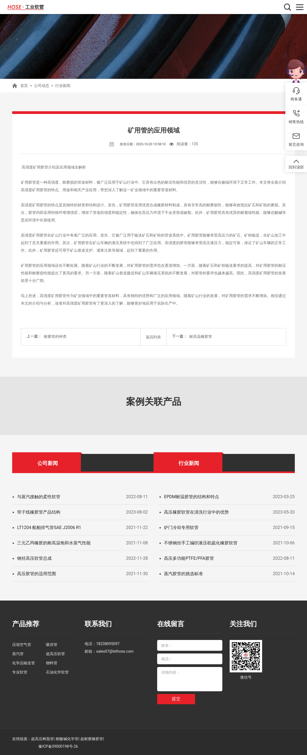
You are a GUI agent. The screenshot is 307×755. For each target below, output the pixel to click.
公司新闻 (47, 462)
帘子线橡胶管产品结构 (38, 511)
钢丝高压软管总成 (34, 557)
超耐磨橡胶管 (91, 737)
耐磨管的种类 (55, 336)
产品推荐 (25, 623)
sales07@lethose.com (114, 650)
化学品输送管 (23, 661)
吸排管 (51, 643)
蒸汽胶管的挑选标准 (183, 572)
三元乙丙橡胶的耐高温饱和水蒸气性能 (54, 542)
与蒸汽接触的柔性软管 (38, 495)
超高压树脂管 (42, 737)
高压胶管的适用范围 (36, 572)
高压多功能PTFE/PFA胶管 (189, 557)
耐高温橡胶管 (200, 336)
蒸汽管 (18, 652)
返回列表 (153, 336)
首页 (24, 85)
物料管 (51, 661)
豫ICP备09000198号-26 (58, 745)
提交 (176, 697)
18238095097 (108, 642)
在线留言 (170, 623)
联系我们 (98, 623)
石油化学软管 (57, 671)
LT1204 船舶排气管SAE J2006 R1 (49, 526)
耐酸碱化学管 (67, 737)
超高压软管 (55, 652)
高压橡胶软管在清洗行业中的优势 (196, 511)
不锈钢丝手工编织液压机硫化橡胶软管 (200, 542)
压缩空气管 (21, 643)
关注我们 (243, 623)
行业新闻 (62, 85)
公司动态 (41, 85)
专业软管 (19, 671)
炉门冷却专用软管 (181, 526)
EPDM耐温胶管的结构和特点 (191, 495)
